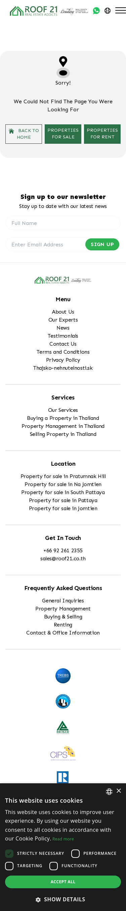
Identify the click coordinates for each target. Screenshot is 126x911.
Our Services (63, 410)
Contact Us (63, 344)
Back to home (24, 134)
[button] (63, 899)
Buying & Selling (63, 616)
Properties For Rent (102, 133)
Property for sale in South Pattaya (62, 492)
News (62, 328)
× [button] (118, 791)
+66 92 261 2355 (63, 550)
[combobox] (109, 791)
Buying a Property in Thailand (63, 418)
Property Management (62, 608)
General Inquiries (63, 600)
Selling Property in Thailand (63, 434)
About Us (63, 312)
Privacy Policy (63, 360)
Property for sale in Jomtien (63, 508)
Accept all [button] (63, 882)
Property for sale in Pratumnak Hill (63, 476)
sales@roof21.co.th (63, 558)
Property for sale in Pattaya (63, 500)
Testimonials (63, 336)
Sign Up (102, 244)
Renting (63, 624)
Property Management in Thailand (63, 426)
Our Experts (63, 320)
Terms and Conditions (63, 352)
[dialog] (63, 847)
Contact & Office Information (63, 633)
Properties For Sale (63, 133)
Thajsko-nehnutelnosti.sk (62, 368)
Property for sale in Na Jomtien (63, 484)
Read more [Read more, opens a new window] (63, 839)
